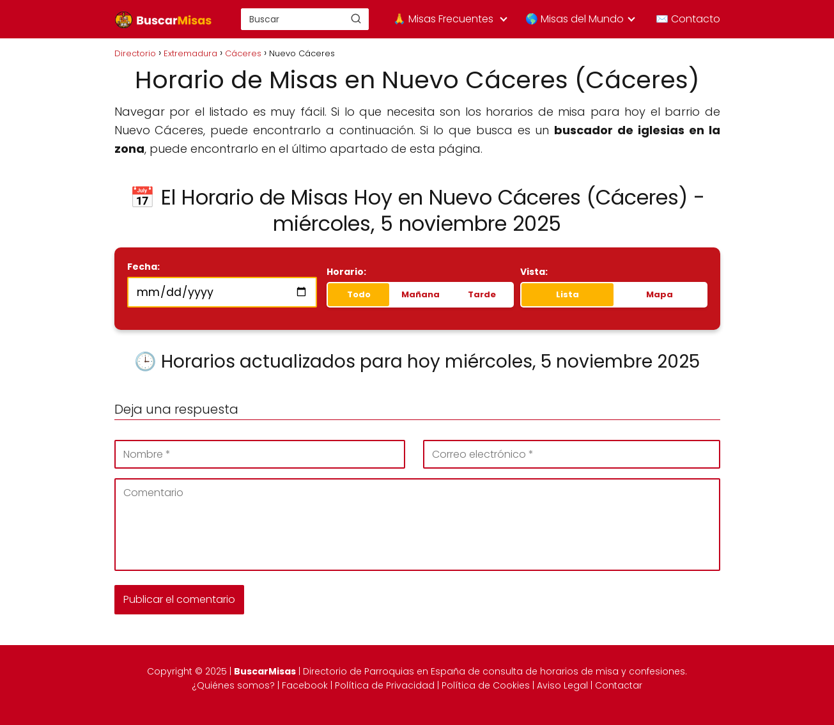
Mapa (659, 294)
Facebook (305, 685)
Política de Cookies (486, 685)
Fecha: (143, 266)
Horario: (346, 271)
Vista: (534, 271)
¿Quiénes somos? (233, 685)
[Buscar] (356, 18)
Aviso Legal (562, 685)
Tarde (482, 294)
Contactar (618, 685)
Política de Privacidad (385, 685)
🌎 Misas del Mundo (574, 19)
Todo (359, 294)
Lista (567, 294)
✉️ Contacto (688, 19)
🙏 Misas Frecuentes (443, 19)
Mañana (420, 294)
